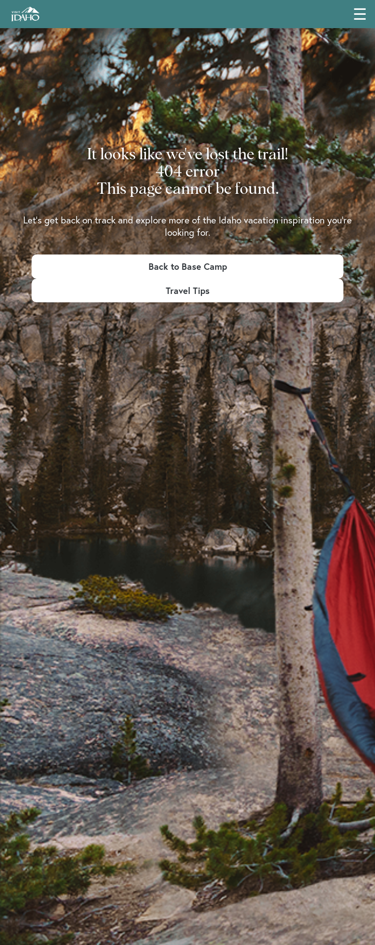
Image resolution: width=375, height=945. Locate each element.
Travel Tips (188, 290)
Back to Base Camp (188, 266)
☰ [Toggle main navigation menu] (360, 13)
